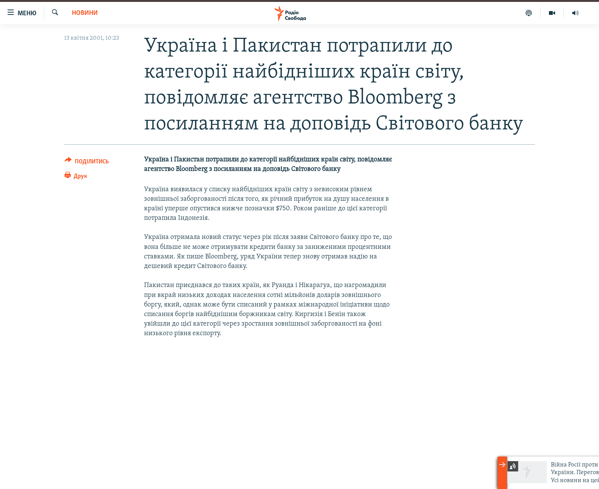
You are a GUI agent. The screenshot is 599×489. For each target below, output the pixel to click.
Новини (85, 13)
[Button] (87, 163)
